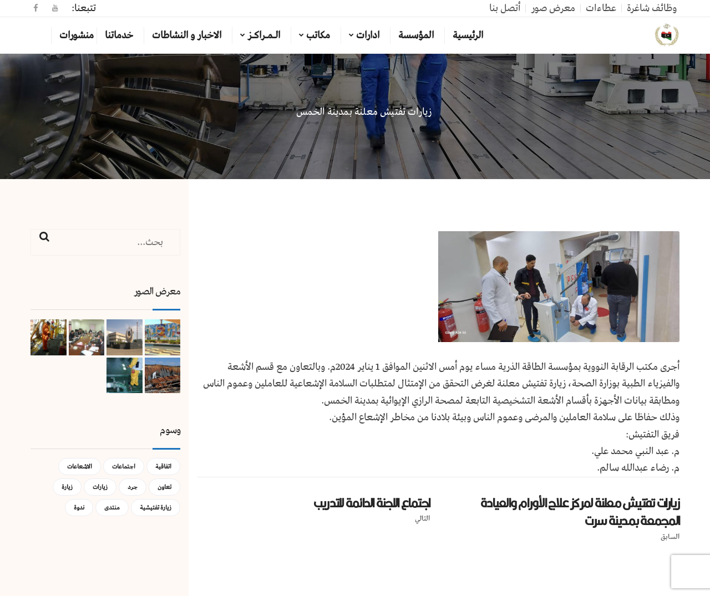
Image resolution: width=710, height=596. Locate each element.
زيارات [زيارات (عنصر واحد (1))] (100, 487)
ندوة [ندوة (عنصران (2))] (79, 507)
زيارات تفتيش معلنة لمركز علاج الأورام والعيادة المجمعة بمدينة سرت (579, 512)
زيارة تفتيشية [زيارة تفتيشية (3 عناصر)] (155, 507)
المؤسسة (416, 35)
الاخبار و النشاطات (186, 35)
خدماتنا (119, 35)
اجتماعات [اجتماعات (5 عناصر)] (123, 466)
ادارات (367, 35)
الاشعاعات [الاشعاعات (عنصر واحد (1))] (79, 466)
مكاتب (318, 35)
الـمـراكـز (263, 35)
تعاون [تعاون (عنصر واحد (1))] (164, 487)
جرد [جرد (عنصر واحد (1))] (133, 487)
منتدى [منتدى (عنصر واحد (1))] (112, 507)
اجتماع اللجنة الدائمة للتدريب (371, 503)
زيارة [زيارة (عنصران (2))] (67, 487)
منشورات (76, 35)
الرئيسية (468, 35)
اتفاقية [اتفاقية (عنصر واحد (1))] (163, 466)
